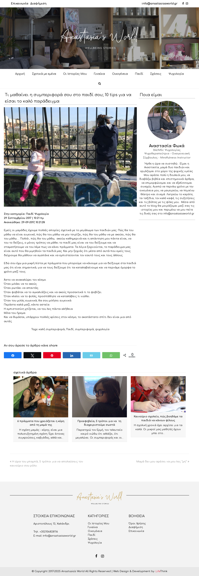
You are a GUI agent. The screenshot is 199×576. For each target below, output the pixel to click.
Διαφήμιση (38, 3)
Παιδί (70, 329)
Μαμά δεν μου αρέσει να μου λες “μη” (162, 461)
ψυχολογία (102, 329)
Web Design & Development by (140, 571)
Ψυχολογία (95, 542)
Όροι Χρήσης (137, 523)
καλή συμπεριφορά (52, 329)
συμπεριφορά (84, 329)
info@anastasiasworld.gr (159, 3)
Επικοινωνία (19, 3)
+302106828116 (49, 531)
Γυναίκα (93, 527)
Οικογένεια (95, 531)
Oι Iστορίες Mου (98, 523)
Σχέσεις (93, 539)
